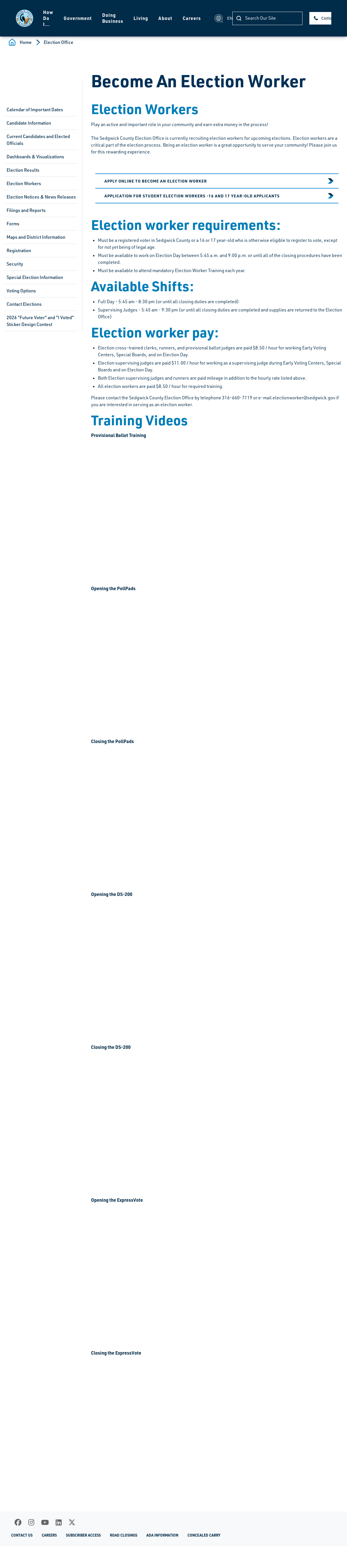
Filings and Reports (26, 210)
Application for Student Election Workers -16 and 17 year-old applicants (192, 195)
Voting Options (21, 291)
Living (141, 18)
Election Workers (24, 183)
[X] (72, 1522)
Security (15, 264)
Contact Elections (24, 304)
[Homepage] (24, 18)
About (165, 18)
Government (78, 18)
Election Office (58, 42)
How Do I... (48, 18)
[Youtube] (45, 1522)
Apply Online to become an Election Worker (155, 180)
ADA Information (162, 1535)
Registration (19, 250)
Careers (192, 18)
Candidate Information (29, 123)
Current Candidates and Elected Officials (38, 139)
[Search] (267, 18)
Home (26, 42)
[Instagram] (31, 1522)
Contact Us (326, 18)
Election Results (23, 170)
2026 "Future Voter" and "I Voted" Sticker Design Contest (40, 321)
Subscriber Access (83, 1535)
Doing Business (112, 18)
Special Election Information (35, 277)
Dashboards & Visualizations (35, 156)
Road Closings (123, 1535)
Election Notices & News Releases (41, 197)
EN (220, 18)
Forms (13, 223)
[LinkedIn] (58, 1522)
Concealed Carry (203, 1535)
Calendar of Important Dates (35, 109)
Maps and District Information (36, 237)
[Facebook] (18, 1522)
